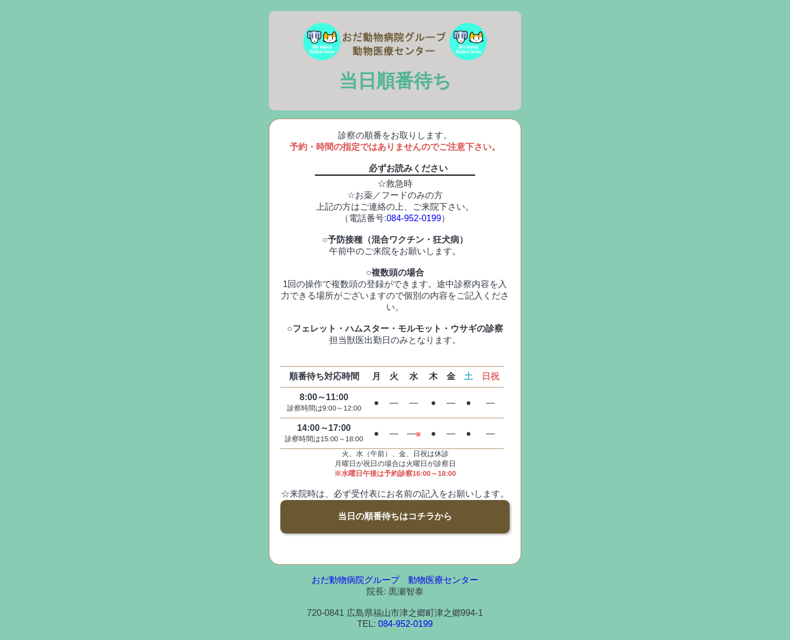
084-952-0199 (413, 218)
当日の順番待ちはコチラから (395, 516)
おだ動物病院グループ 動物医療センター (395, 580)
